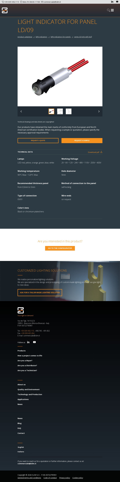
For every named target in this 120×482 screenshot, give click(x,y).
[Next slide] (99, 111)
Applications (23, 399)
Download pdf (93, 152)
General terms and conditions (29, 478)
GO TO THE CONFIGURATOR (60, 248)
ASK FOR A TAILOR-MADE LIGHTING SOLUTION (40, 293)
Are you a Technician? (27, 370)
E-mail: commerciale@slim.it (29, 335)
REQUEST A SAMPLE (81, 140)
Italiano (21, 452)
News (20, 404)
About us (22, 384)
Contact (21, 433)
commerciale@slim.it (27, 463)
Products (22, 350)
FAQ (19, 428)
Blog (20, 423)
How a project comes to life (30, 355)
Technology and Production (30, 394)
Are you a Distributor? (27, 365)
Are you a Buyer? (25, 360)
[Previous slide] (21, 111)
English (21, 447)
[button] (51, 111)
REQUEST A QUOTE (38, 140)
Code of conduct (50, 478)
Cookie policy (77, 478)
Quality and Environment (29, 389)
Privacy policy (64, 478)
